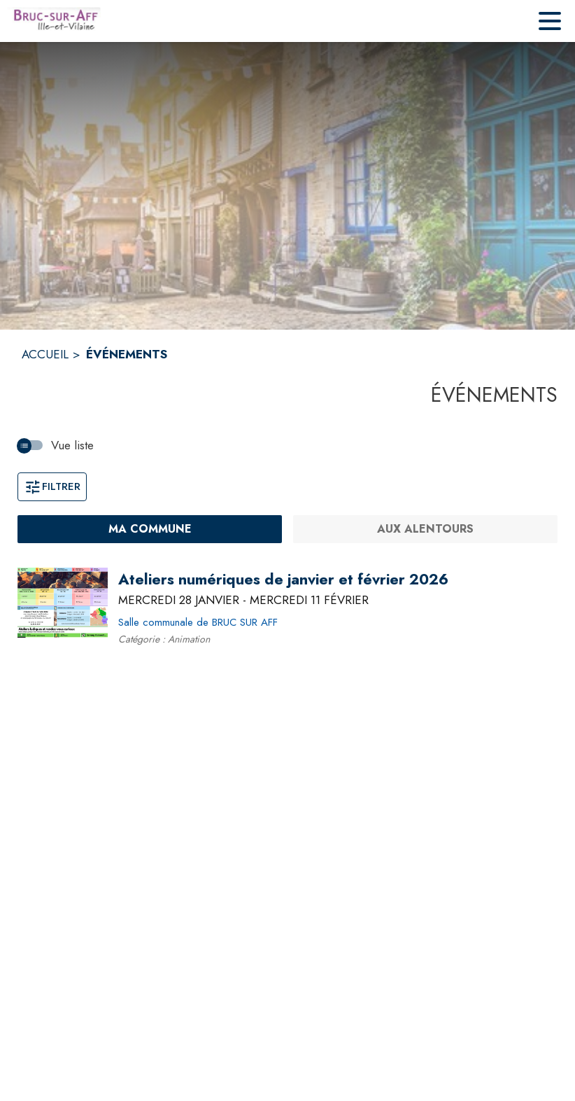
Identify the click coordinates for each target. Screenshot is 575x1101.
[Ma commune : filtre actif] (149, 529)
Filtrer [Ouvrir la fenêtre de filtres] (52, 486)
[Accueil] (54, 21)
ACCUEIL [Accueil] (45, 354)
